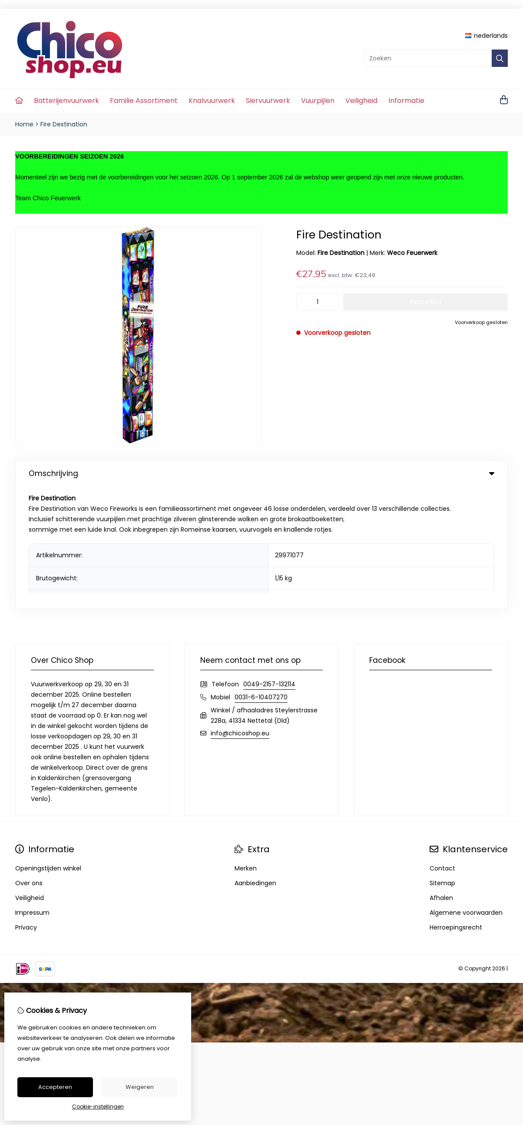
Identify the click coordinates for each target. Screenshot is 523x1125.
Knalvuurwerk (212, 101)
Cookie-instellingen (98, 1106)
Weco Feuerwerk (412, 252)
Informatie (406, 101)
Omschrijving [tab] (261, 473)
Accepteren (55, 1087)
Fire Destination (63, 124)
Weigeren (140, 1087)
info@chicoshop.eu (240, 611)
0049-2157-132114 (269, 562)
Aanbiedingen (255, 761)
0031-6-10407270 (261, 575)
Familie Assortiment (144, 101)
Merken (246, 746)
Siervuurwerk (268, 101)
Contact (442, 746)
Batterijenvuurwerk (66, 101)
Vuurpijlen (317, 101)
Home (24, 124)
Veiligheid (361, 101)
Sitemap (442, 761)
